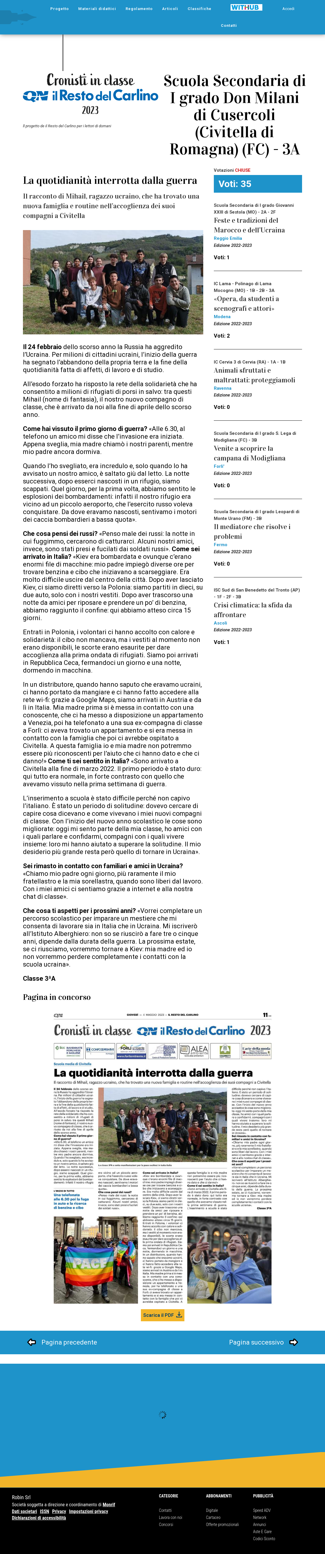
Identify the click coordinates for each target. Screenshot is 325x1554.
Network (259, 1517)
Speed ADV (262, 1510)
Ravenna (222, 388)
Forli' (219, 466)
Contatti (165, 1510)
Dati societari (24, 1511)
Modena (222, 316)
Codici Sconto (264, 1538)
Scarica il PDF (158, 1315)
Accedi (288, 8)
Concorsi (166, 1524)
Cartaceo (213, 1517)
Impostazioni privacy (88, 1511)
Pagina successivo (256, 1342)
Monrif (109, 1504)
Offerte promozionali (222, 1524)
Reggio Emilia (228, 238)
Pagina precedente (69, 1342)
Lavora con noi (170, 1517)
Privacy (59, 1511)
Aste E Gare (262, 1531)
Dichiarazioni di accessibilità (39, 1518)
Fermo (220, 544)
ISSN (44, 1511)
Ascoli (220, 623)
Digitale (212, 1510)
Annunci (259, 1524)
